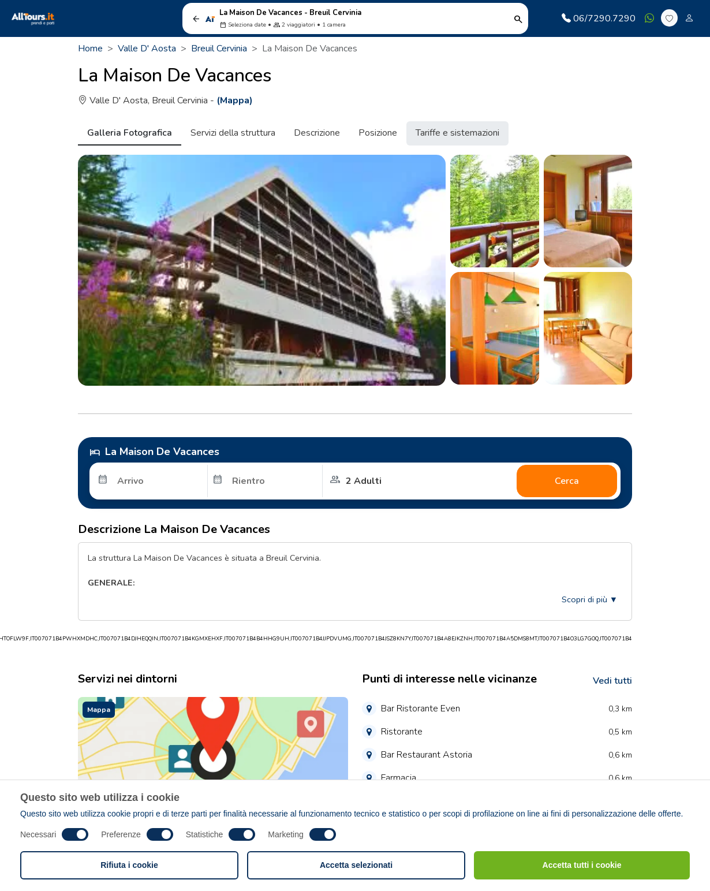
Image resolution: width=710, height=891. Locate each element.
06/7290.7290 (599, 18)
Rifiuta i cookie (129, 865)
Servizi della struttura (232, 132)
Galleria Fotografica (129, 132)
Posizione (377, 132)
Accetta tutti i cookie (582, 865)
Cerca (567, 481)
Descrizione (317, 132)
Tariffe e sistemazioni (457, 132)
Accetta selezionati (356, 865)
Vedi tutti (612, 680)
